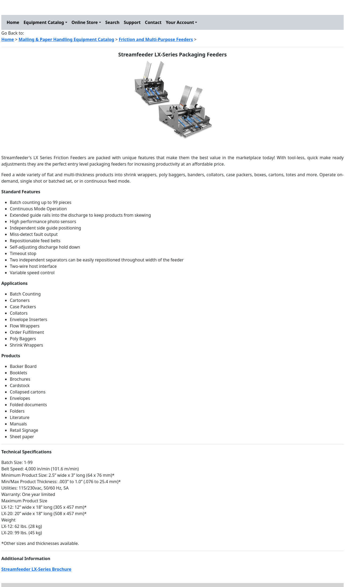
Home (13, 22)
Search (112, 22)
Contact (153, 22)
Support (132, 22)
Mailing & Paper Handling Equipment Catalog (66, 39)
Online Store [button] (85, 22)
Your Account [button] (180, 22)
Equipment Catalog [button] (43, 22)
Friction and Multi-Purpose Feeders (156, 39)
